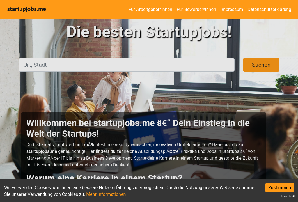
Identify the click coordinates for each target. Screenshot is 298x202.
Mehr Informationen (106, 194)
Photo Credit (287, 196)
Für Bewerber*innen (196, 9)
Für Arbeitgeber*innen (150, 9)
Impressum (232, 9)
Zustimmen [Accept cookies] (279, 187)
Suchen (261, 64)
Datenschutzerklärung (269, 9)
